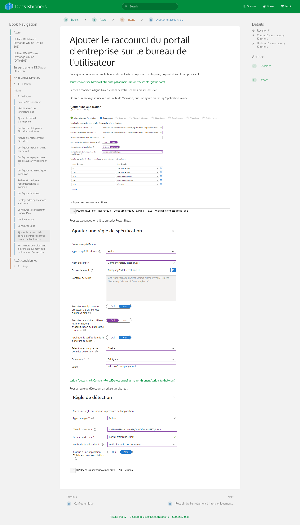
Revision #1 (261, 30)
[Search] (126, 6)
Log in (286, 6)
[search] (150, 6)
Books (268, 6)
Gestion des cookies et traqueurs (149, 516)
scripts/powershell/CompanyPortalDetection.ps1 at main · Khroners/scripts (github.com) (122, 380)
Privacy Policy (118, 516)
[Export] (271, 80)
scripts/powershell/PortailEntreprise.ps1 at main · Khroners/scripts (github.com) (117, 82)
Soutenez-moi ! (181, 516)
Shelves (249, 6)
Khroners (262, 38)
